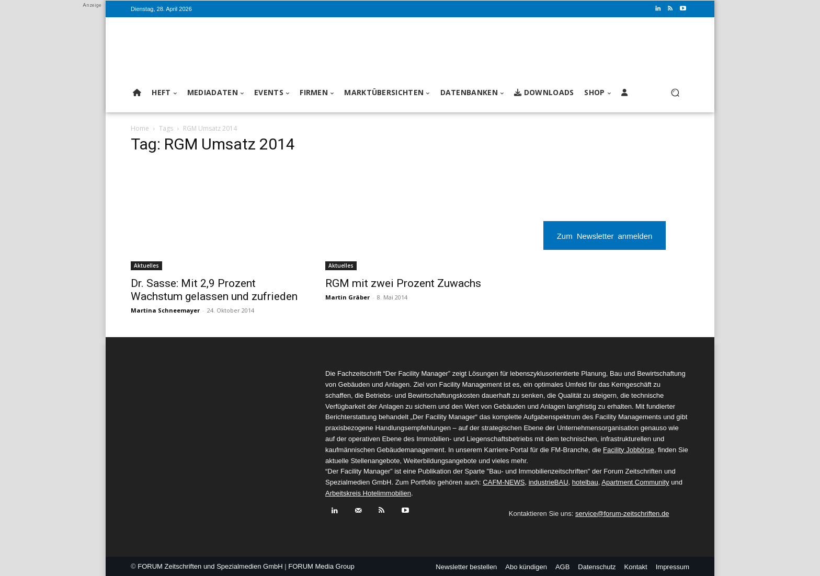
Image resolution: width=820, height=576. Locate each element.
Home (140, 128)
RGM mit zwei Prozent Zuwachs (403, 283)
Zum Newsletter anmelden (605, 235)
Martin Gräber (347, 297)
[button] (675, 92)
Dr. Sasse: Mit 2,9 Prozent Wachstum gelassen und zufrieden (214, 290)
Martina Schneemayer (165, 310)
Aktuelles (146, 265)
